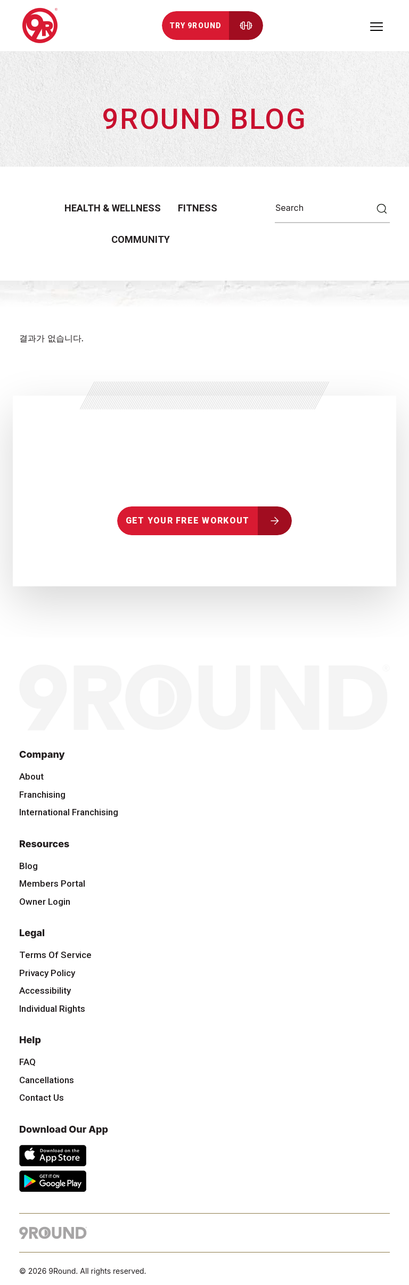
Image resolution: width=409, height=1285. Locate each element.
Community (140, 239)
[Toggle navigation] (376, 25)
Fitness (197, 208)
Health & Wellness (112, 208)
